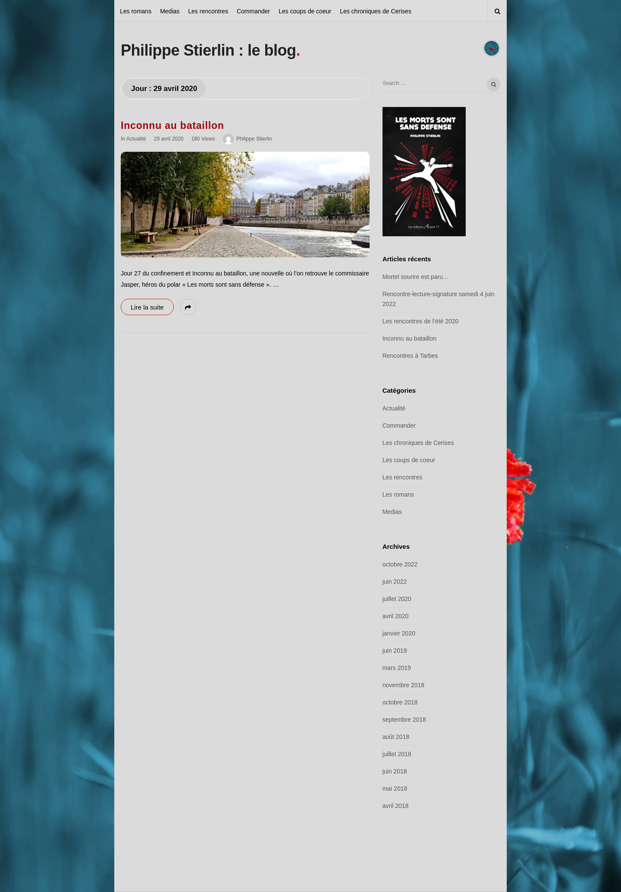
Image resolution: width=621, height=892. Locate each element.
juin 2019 (395, 650)
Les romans (135, 11)
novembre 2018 (403, 685)
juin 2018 (395, 771)
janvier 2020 (399, 633)
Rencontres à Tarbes (410, 355)
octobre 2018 (400, 702)
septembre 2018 (404, 719)
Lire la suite (147, 307)
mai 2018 (395, 788)
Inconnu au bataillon (172, 125)
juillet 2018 (397, 754)
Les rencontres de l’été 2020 (421, 321)
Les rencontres (208, 11)
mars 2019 (397, 667)
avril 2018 (396, 805)
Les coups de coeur (305, 11)
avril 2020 (396, 616)
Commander (253, 11)
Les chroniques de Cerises (375, 11)
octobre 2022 (400, 564)
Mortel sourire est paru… (416, 276)
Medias (169, 11)
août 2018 (396, 736)
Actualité (136, 139)
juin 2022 (395, 581)
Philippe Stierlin (254, 139)
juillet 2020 (397, 598)
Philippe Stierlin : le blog (208, 50)
